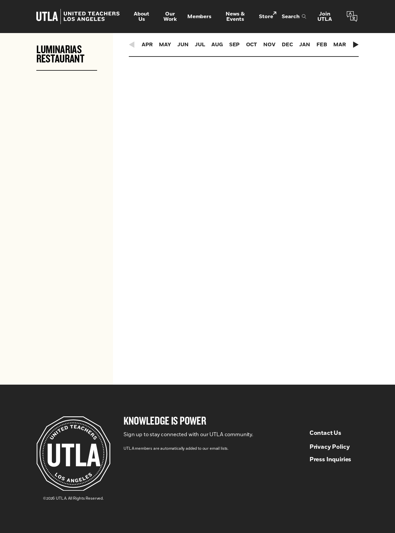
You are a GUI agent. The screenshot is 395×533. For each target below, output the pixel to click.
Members (199, 16)
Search (294, 16)
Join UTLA (324, 16)
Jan (304, 44)
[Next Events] (355, 44)
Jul (200, 44)
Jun (183, 44)
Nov (269, 44)
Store (267, 16)
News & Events (235, 16)
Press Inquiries (330, 460)
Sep (234, 44)
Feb (321, 44)
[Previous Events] (132, 44)
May (165, 44)
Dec (287, 44)
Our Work (170, 16)
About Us (141, 16)
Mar (339, 44)
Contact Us (325, 433)
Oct (251, 44)
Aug (217, 44)
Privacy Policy (329, 447)
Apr (147, 44)
